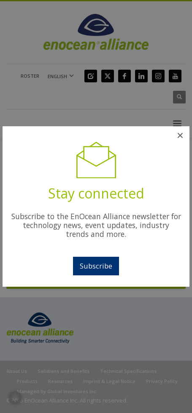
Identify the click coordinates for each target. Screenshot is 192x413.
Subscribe (96, 266)
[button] (15, 398)
